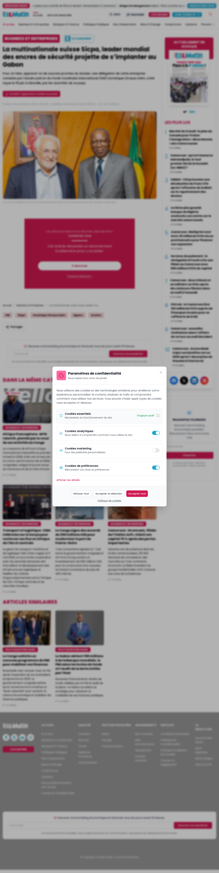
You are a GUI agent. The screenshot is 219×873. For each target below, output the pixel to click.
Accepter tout (137, 493)
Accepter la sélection (108, 493)
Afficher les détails (68, 480)
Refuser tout (81, 493)
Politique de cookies (109, 500)
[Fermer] (161, 372)
